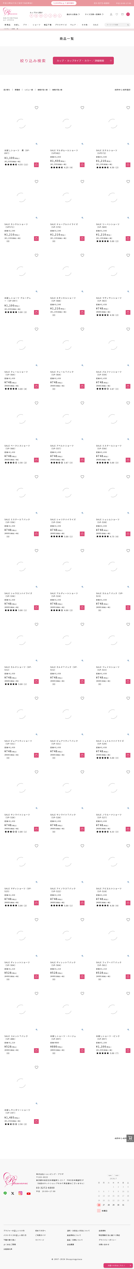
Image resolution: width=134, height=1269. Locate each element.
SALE (96, 25)
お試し (17, 25)
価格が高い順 (57, 89)
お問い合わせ (104, 1244)
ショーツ (37, 25)
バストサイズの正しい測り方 (15, 1235)
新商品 (8, 25)
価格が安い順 (42, 89)
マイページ (39, 1240)
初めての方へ (40, 1230)
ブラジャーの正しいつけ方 (14, 1230)
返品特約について (74, 1235)
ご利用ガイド (40, 1235)
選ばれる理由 (72, 14)
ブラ (25, 25)
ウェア (73, 25)
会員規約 (102, 1230)
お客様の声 (8, 1249)
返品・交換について (75, 1240)
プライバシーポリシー (107, 1240)
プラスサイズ (61, 25)
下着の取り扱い (10, 1240)
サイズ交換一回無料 (93, 14)
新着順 (17, 89)
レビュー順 (29, 89)
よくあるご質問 (10, 1244)
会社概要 (70, 1244)
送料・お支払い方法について (78, 1230)
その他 (85, 25)
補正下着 (48, 25)
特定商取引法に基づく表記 (109, 1235)
